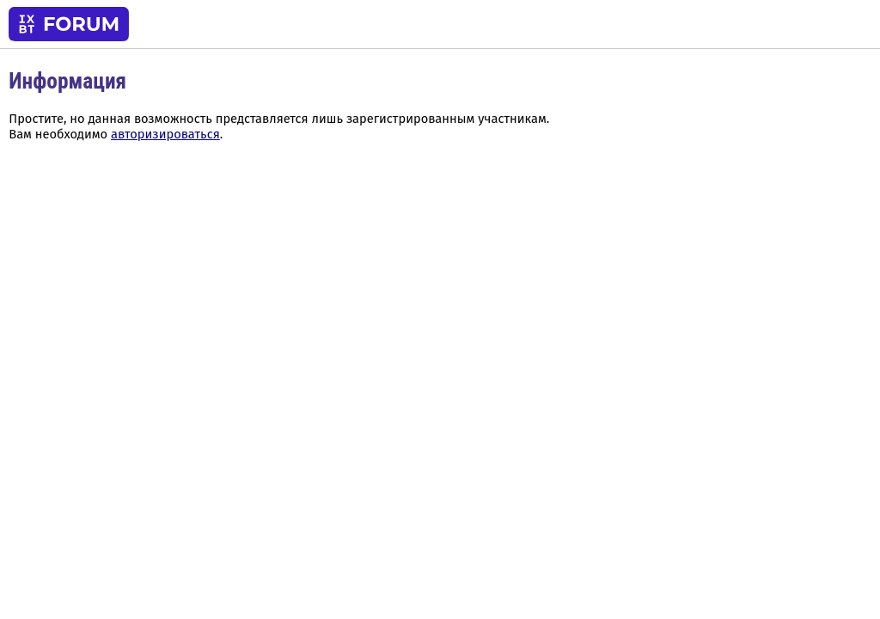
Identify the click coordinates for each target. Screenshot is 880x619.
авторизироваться (165, 134)
